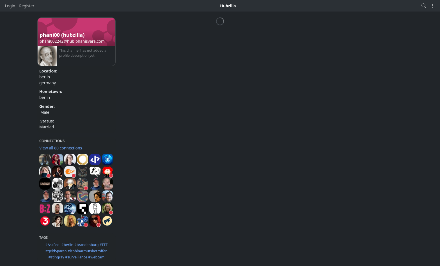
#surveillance (76, 257)
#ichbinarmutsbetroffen (87, 251)
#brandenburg (86, 244)
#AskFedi (53, 244)
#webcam (96, 257)
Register (26, 5)
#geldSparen (56, 251)
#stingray (56, 257)
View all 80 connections (60, 148)
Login (10, 5)
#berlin (67, 244)
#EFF (103, 244)
